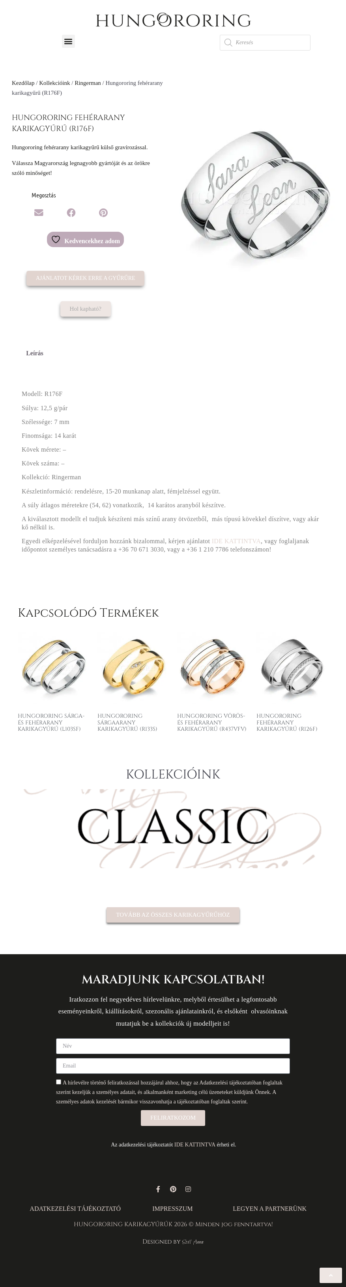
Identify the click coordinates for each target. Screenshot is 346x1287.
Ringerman (88, 83)
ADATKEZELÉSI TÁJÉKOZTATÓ (75, 1208)
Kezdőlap (23, 83)
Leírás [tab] (34, 353)
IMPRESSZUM (172, 1208)
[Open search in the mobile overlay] (265, 43)
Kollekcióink (54, 83)
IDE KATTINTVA (236, 541)
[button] (68, 41)
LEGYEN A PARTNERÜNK (270, 1208)
